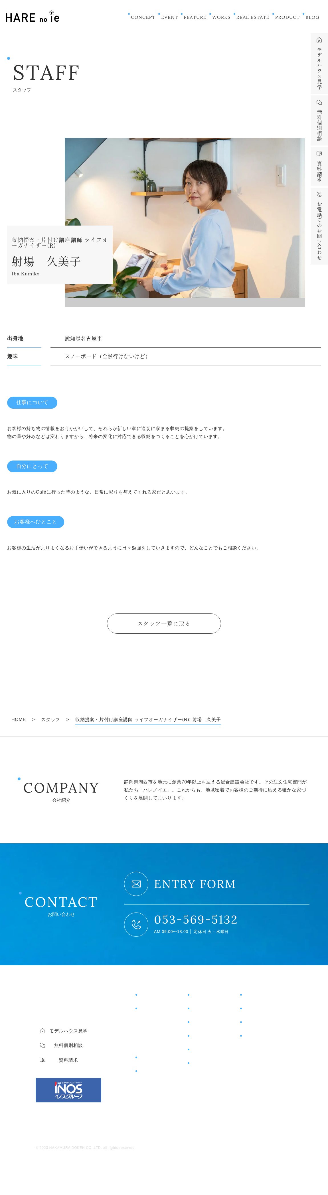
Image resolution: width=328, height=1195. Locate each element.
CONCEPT (143, 17)
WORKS (221, 17)
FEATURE (195, 17)
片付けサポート (157, 1074)
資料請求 (253, 1025)
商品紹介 (149, 1060)
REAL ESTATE (253, 17)
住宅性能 (147, 1023)
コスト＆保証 (152, 1034)
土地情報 (201, 1038)
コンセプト (151, 997)
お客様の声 (204, 1025)
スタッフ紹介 (257, 1062)
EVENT (169, 17)
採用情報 (252, 1072)
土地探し (147, 1045)
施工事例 (201, 1011)
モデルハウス (259, 997)
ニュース (201, 1066)
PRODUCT (287, 17)
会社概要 (252, 1051)
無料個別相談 (259, 1011)
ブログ (198, 1052)
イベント (201, 997)
